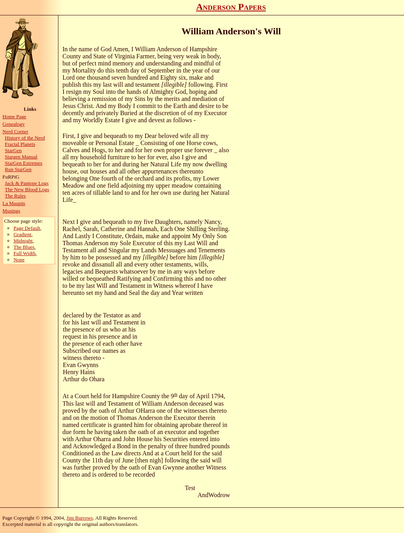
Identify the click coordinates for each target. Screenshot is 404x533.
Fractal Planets (20, 144)
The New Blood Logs (27, 189)
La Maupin (13, 203)
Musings (11, 211)
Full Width (24, 253)
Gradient (22, 234)
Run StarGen (18, 169)
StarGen (13, 150)
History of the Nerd (25, 138)
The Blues (23, 247)
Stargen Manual (21, 157)
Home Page (14, 116)
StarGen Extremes (23, 163)
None (18, 260)
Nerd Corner (15, 131)
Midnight (22, 241)
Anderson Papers (231, 7)
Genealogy (13, 124)
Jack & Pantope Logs (27, 183)
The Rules (15, 196)
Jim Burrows (80, 518)
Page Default (26, 228)
